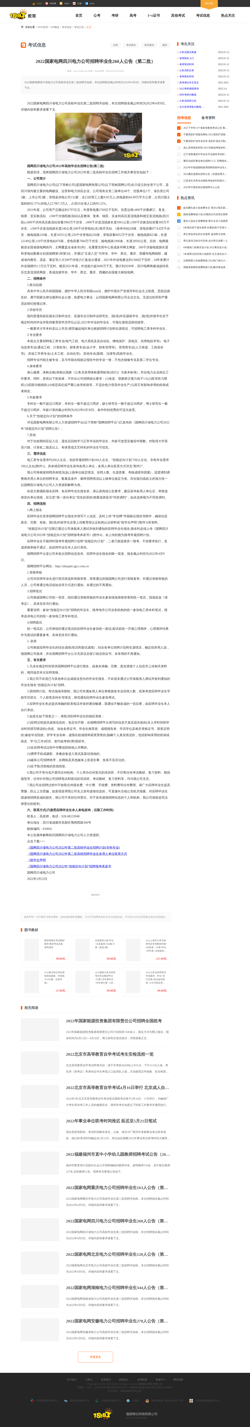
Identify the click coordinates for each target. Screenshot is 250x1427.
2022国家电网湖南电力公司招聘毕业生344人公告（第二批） (118, 1287)
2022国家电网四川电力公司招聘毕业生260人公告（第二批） (118, 1221)
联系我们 (106, 1379)
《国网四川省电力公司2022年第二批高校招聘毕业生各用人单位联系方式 (77, 854)
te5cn (89, 3)
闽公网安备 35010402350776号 (164, 1401)
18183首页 (42, 27)
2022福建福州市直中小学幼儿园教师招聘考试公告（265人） (118, 1154)
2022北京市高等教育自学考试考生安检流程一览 (109, 1054)
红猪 (77, 3)
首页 (78, 15)
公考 (96, 15)
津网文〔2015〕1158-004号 (91, 1387)
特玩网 (50, 3)
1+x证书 (154, 15)
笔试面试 (149, 45)
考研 (114, 15)
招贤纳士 (124, 1379)
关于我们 (72, 1379)
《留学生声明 (36, 860)
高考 (133, 15)
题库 (164, 45)
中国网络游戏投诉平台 (204, 1401)
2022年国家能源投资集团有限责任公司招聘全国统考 (114, 1021)
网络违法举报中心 (76, 1401)
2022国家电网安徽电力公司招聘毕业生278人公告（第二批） (118, 1321)
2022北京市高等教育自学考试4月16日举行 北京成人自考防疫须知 (118, 1087)
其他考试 (178, 15)
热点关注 (228, 15)
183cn (64, 3)
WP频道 (55, 27)
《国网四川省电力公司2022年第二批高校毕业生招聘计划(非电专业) (73, 847)
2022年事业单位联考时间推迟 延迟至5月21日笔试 (111, 1121)
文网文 (133, 1401)
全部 (115, 45)
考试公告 (79, 27)
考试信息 (203, 15)
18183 (37, 3)
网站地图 (178, 1379)
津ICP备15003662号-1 (117, 1387)
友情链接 (142, 1379)
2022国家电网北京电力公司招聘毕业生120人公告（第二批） (118, 1254)
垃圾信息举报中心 (108, 1401)
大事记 (89, 1379)
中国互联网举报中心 (44, 1401)
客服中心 (160, 1379)
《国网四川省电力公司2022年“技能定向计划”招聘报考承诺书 (69, 866)
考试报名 (131, 45)
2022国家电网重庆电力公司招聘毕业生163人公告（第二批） (118, 1187)
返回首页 (95, 895)
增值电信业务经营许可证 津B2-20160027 (151, 1387)
